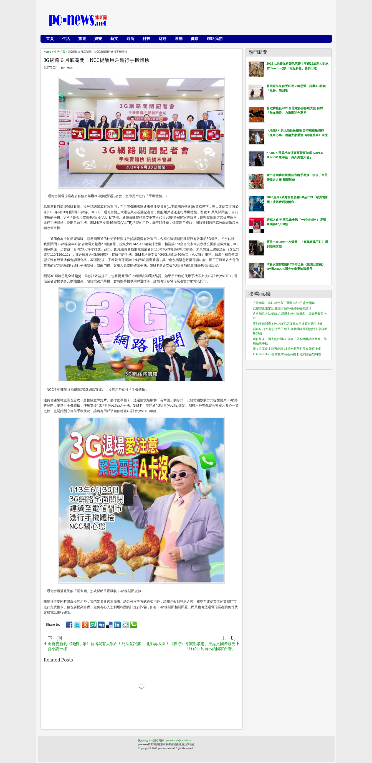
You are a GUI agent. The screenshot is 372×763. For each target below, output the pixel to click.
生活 (66, 38)
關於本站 (143, 740)
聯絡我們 (214, 38)
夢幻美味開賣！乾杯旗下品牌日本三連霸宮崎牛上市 (288, 323)
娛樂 (98, 38)
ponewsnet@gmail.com (179, 740)
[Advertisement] (228, 20)
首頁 (50, 38)
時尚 (130, 38)
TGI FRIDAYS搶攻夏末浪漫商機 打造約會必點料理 (287, 354)
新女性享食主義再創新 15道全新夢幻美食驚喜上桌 (287, 348)
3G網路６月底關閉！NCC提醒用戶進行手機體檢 (97, 60)
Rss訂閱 (153, 740)
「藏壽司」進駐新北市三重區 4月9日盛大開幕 (284, 303)
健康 (195, 38)
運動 (179, 38)
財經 (162, 38)
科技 (146, 38)
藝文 (114, 38)
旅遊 (82, 38)
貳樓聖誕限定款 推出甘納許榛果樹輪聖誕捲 (282, 308)
